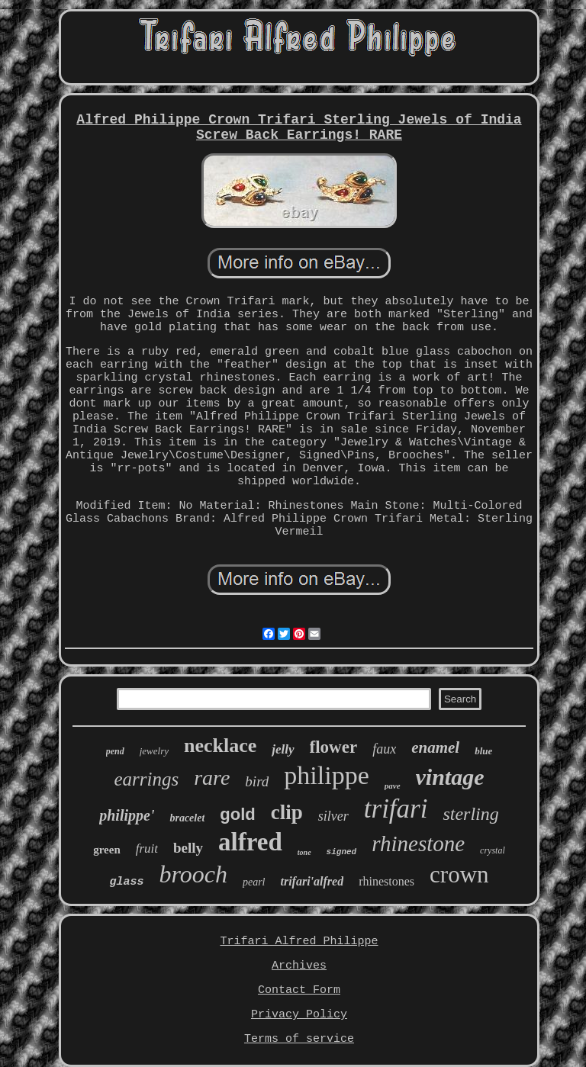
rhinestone (418, 843)
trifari (396, 809)
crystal (492, 850)
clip (287, 812)
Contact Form (299, 990)
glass (126, 882)
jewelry (154, 751)
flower (334, 747)
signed (342, 851)
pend (115, 751)
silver (333, 816)
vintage (450, 776)
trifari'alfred (312, 881)
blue (483, 751)
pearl (254, 882)
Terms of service (299, 1039)
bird (257, 781)
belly (188, 848)
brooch (193, 874)
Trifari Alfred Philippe (299, 941)
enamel (435, 747)
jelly (283, 749)
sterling (470, 814)
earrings (146, 779)
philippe (326, 775)
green (107, 850)
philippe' (126, 815)
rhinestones (386, 881)
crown (459, 874)
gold (237, 814)
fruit (147, 848)
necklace (220, 745)
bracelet (186, 818)
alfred (250, 842)
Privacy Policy (299, 1014)
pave (393, 785)
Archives (299, 965)
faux (384, 749)
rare (212, 777)
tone (304, 852)
